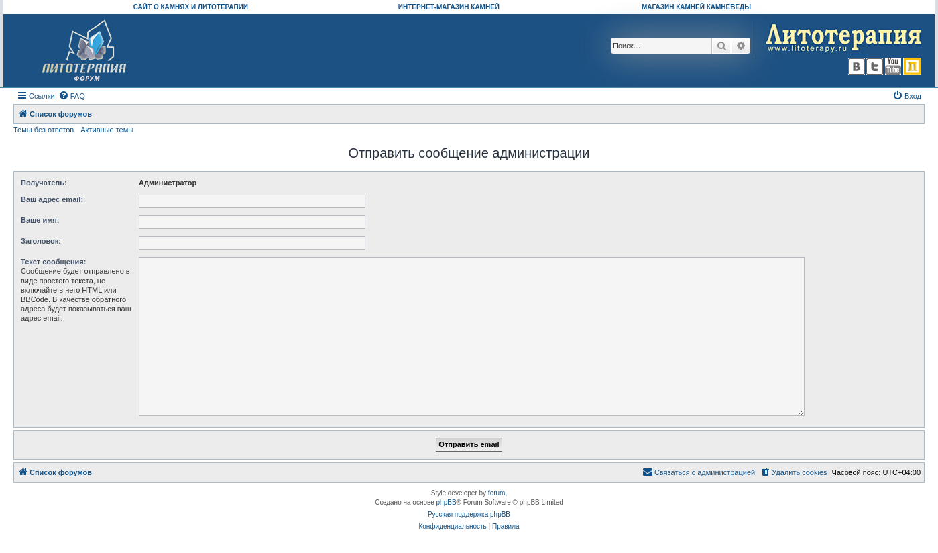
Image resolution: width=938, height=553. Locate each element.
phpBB (446, 502)
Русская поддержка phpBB (469, 514)
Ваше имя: (40, 220)
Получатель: (44, 183)
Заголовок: (41, 241)
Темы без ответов (43, 129)
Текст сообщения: (53, 262)
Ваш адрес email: (52, 199)
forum (497, 493)
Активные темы (106, 129)
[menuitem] (71, 96)
